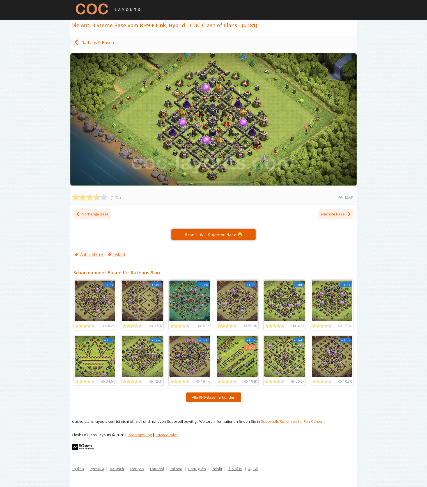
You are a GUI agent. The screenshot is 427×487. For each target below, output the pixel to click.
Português (197, 468)
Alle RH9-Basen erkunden (213, 397)
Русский (97, 468)
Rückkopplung (140, 434)
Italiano (176, 468)
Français (137, 468)
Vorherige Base (92, 214)
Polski (217, 468)
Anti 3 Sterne (92, 254)
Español (157, 468)
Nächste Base (336, 214)
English (78, 468)
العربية (253, 468)
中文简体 (235, 468)
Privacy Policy (166, 434)
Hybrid (119, 254)
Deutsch (117, 468)
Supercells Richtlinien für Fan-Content (293, 421)
